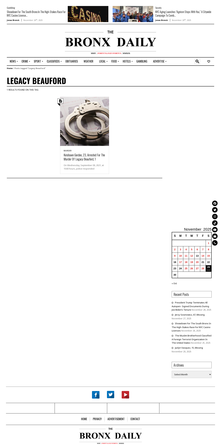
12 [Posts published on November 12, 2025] (191, 255)
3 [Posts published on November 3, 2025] (180, 249)
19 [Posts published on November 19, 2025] (191, 262)
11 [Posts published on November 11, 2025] (186, 255)
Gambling (11, 7)
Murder (68, 150)
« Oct (174, 283)
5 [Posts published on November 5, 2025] (191, 249)
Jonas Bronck (13, 20)
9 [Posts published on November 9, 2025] (175, 255)
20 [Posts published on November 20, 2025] (197, 262)
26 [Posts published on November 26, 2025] (191, 268)
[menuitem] (13, 61)
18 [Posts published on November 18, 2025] (186, 262)
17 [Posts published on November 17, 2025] (180, 262)
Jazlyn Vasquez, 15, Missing (189, 347)
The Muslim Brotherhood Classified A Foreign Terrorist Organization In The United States (191, 339)
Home (10, 68)
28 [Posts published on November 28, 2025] (203, 268)
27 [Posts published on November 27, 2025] (197, 268)
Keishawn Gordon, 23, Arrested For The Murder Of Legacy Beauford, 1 (84, 156)
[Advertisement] (27, 41)
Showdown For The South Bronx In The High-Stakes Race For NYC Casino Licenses (191, 327)
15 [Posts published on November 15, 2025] (208, 255)
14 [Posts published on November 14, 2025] (203, 255)
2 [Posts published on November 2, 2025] (175, 249)
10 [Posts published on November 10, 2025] (180, 255)
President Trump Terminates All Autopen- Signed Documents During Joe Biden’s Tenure (190, 306)
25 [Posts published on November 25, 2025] (186, 268)
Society (158, 7)
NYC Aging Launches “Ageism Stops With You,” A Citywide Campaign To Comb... (183, 13)
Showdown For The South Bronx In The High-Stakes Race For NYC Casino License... (36, 13)
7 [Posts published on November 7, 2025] (203, 249)
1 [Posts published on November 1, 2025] (208, 243)
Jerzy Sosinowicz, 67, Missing (190, 314)
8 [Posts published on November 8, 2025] (208, 249)
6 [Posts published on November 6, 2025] (197, 249)
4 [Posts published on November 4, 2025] (186, 249)
